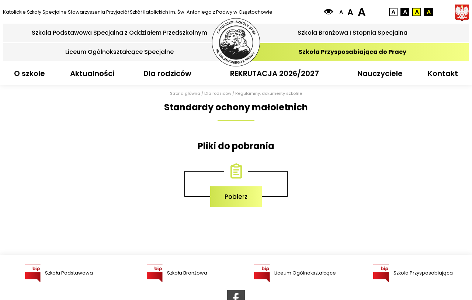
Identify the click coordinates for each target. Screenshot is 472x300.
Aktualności (92, 73)
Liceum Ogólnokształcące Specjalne (119, 52)
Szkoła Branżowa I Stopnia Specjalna (352, 32)
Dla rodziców (167, 73)
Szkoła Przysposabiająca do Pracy (352, 52)
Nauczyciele (380, 73)
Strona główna (185, 93)
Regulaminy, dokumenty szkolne (268, 93)
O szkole (29, 73)
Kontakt (443, 73)
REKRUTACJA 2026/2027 (274, 73)
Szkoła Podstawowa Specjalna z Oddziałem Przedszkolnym (119, 32)
